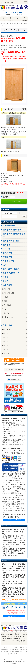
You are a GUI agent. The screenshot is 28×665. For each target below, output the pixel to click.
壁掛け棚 (6, 245)
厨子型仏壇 (7, 257)
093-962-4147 (8, 641)
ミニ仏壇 (6, 249)
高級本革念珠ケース (11, 273)
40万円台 (5, 345)
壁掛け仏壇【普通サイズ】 (14, 230)
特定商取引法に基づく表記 (13, 651)
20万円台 (5, 337)
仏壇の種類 (7, 285)
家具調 (4, 301)
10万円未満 (6, 329)
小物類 (5, 277)
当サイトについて (7, 647)
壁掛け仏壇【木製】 (11, 241)
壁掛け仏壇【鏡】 (8, 293)
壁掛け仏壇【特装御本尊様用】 (14, 235)
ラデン (4, 309)
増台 (3, 321)
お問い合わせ (19, 647)
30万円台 (5, 341)
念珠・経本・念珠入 (11, 269)
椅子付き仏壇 (8, 261)
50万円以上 (6, 349)
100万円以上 (6, 353)
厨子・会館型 (6, 305)
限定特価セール (9, 226)
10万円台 (5, 333)
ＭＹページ (14, 649)
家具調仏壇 (7, 253)
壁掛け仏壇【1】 (8, 289)
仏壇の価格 (7, 325)
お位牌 (6, 281)
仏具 (5, 265)
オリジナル (6, 313)
